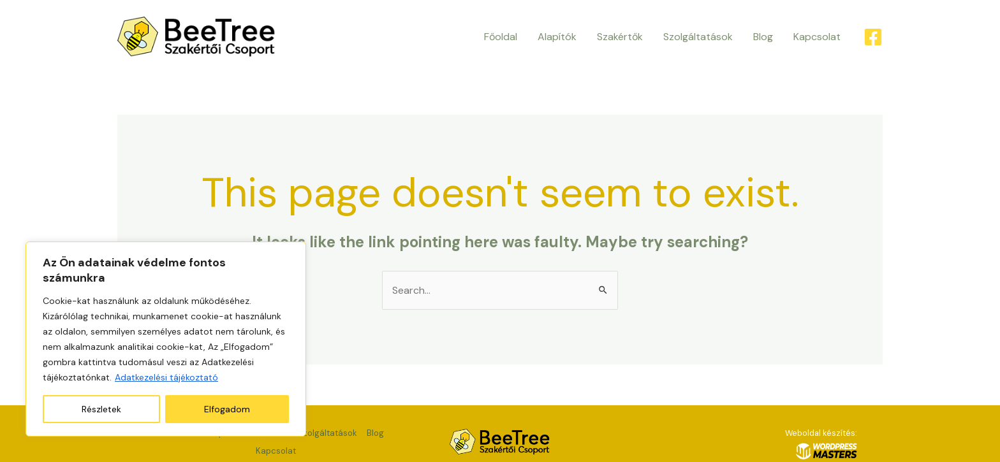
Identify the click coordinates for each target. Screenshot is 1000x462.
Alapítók (557, 36)
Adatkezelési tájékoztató (166, 377)
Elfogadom (227, 409)
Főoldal (500, 36)
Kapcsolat (817, 36)
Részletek (101, 409)
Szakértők (620, 36)
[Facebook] (873, 37)
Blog (763, 36)
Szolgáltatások (698, 36)
